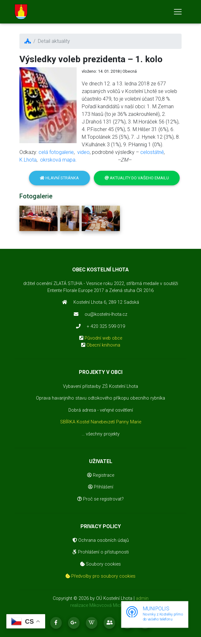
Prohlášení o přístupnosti (101, 552)
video (83, 152)
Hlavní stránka (59, 178)
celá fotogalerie (56, 152)
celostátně (152, 152)
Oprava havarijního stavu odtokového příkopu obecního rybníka (100, 398)
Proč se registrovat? (100, 499)
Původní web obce (103, 338)
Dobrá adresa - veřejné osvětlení (100, 410)
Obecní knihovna (103, 345)
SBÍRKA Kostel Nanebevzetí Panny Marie (100, 422)
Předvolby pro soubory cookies (100, 576)
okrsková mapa (57, 160)
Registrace (100, 475)
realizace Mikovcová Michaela (100, 605)
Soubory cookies (100, 564)
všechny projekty (103, 434)
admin (142, 598)
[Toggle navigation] (177, 13)
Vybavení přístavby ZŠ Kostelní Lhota (100, 386)
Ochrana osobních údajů (101, 540)
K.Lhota (28, 160)
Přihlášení (100, 487)
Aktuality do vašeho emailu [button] (137, 178)
